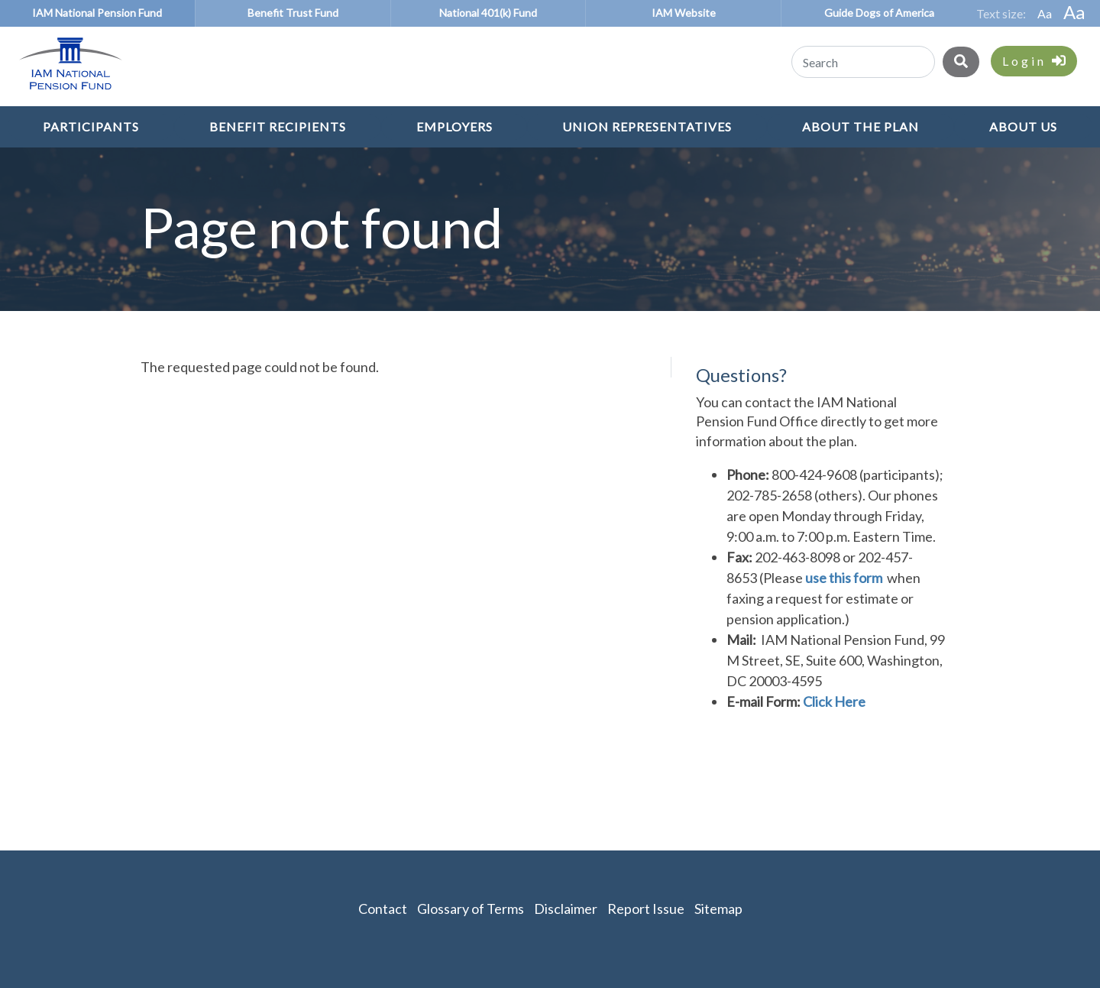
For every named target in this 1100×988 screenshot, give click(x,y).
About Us (1023, 126)
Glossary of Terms (470, 908)
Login (1034, 60)
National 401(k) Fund (488, 12)
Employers (454, 126)
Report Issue (645, 908)
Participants (91, 126)
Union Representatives (647, 126)
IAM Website (684, 12)
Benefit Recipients (277, 126)
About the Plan (860, 126)
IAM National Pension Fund (97, 12)
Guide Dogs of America (879, 12)
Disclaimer (565, 908)
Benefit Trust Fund (292, 12)
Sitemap (718, 908)
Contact (382, 908)
